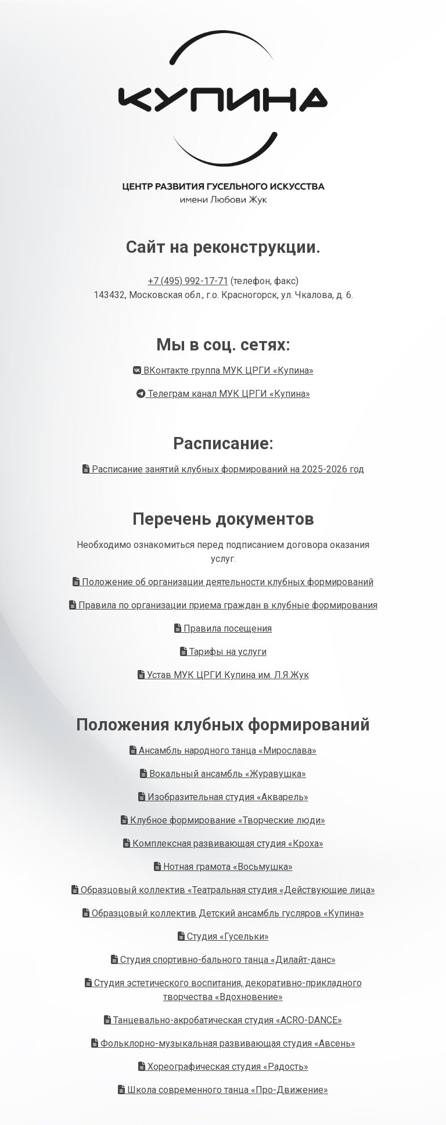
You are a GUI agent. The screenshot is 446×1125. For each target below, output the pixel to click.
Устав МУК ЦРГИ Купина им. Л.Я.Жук (223, 674)
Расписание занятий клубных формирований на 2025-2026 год (223, 469)
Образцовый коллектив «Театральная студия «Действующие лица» (223, 889)
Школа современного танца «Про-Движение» (223, 1089)
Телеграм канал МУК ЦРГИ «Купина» (223, 393)
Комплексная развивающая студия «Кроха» (223, 843)
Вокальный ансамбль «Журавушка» (223, 773)
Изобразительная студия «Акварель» (223, 796)
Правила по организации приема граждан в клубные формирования (223, 605)
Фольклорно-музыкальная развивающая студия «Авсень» (223, 1043)
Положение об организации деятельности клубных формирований (223, 581)
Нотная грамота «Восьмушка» (223, 866)
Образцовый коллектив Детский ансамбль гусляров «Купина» (223, 913)
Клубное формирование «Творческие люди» (223, 820)
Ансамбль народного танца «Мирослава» (223, 750)
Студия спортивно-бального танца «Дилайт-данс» (223, 959)
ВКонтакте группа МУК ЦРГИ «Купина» (223, 370)
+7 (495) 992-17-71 (188, 280)
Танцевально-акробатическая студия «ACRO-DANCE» (223, 1020)
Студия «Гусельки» (223, 936)
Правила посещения (223, 628)
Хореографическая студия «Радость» (223, 1066)
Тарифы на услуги (223, 651)
